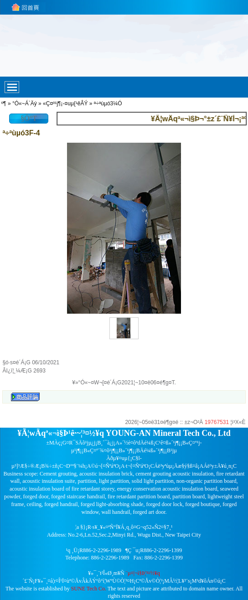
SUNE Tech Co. (88, 588)
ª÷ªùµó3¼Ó (108, 103)
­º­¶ (3, 103)
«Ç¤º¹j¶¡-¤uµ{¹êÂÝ (65, 103)
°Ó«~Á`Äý (24, 103)
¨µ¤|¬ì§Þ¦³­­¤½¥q (143, 573)
